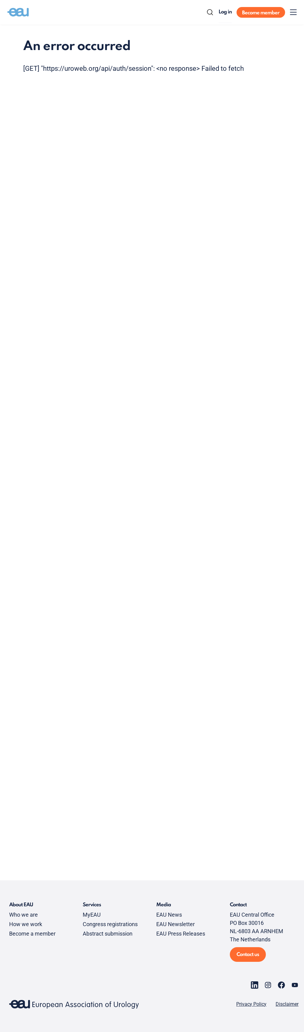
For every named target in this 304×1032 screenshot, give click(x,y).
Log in (225, 12)
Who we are (23, 914)
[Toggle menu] (293, 12)
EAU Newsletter (175, 924)
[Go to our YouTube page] (295, 985)
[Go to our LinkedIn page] (254, 985)
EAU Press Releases (180, 933)
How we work (25, 924)
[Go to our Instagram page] (268, 985)
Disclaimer (287, 1004)
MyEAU (92, 914)
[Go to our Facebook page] (281, 985)
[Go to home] (18, 12)
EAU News (169, 914)
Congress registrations (110, 924)
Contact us (248, 954)
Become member (261, 13)
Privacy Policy (251, 1004)
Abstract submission (107, 933)
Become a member (32, 933)
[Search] (210, 12)
